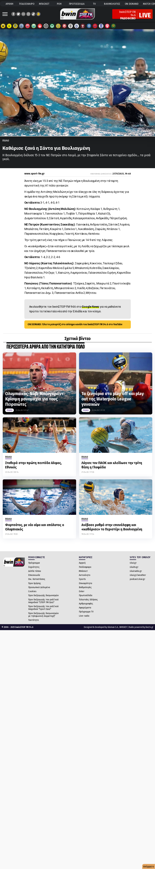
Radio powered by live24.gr (141, 627)
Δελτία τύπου (34, 571)
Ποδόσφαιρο (85, 567)
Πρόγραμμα (34, 562)
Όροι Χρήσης (34, 583)
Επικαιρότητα (85, 583)
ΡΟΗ (59, 3)
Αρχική (82, 562)
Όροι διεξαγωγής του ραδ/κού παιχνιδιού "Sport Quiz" (43, 607)
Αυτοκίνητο (84, 575)
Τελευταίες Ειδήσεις (88, 599)
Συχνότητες (34, 567)
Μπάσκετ (83, 571)
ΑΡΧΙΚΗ (9, 3)
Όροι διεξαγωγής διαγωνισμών (43, 595)
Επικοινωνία (34, 575)
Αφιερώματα (85, 607)
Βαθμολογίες (85, 587)
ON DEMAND (132, 3)
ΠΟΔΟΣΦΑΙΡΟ (26, 3)
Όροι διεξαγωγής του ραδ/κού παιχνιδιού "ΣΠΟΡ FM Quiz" (43, 601)
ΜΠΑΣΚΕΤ (44, 3)
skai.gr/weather (138, 575)
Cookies (32, 591)
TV (94, 3)
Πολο (5, 140)
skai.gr (133, 562)
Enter (81, 591)
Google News (90, 306)
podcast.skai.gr (137, 579)
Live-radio (84, 615)
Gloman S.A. (113, 627)
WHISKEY (123, 627)
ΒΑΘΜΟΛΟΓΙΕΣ (112, 3)
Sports (82, 579)
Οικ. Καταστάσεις (36, 579)
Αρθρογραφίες (86, 603)
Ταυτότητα (33, 620)
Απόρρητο (148, 866)
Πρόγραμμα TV (86, 611)
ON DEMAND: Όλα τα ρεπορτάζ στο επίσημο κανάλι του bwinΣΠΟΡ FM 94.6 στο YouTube (75, 324)
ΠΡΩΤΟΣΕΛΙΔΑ (77, 3)
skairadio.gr (136, 571)
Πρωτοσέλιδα (85, 595)
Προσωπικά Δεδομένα (39, 587)
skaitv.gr (134, 567)
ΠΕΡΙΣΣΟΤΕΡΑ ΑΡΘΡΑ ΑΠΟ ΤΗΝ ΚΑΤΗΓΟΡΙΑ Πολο (45, 347)
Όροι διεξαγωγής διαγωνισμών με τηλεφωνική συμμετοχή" (43, 614)
